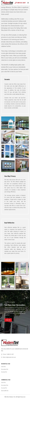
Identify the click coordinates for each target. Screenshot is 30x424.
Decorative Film (4, 369)
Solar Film (3, 366)
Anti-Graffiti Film (4, 390)
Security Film (4, 372)
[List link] (15, 354)
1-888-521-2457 (21, 3)
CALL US (8, 320)
